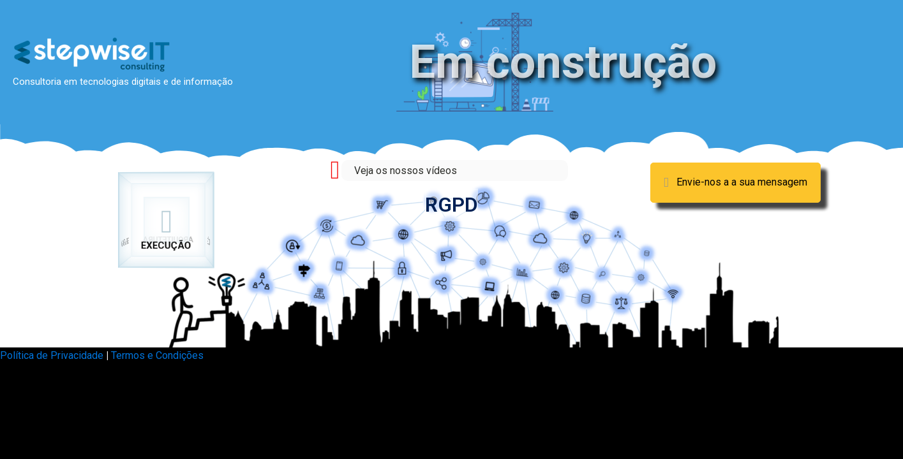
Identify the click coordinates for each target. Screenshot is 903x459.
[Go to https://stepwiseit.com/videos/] (451, 170)
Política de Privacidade (51, 355)
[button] (735, 183)
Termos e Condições (157, 355)
